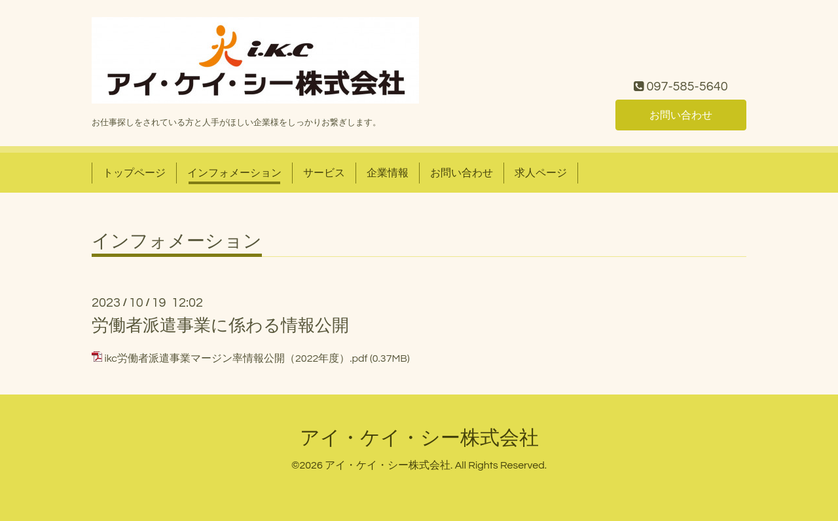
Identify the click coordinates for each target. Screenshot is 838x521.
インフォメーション (234, 173)
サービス (324, 173)
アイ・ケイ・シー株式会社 (419, 438)
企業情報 (388, 173)
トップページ (134, 173)
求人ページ (541, 173)
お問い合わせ (680, 115)
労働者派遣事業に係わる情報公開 (220, 325)
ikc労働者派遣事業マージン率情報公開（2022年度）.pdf (235, 358)
